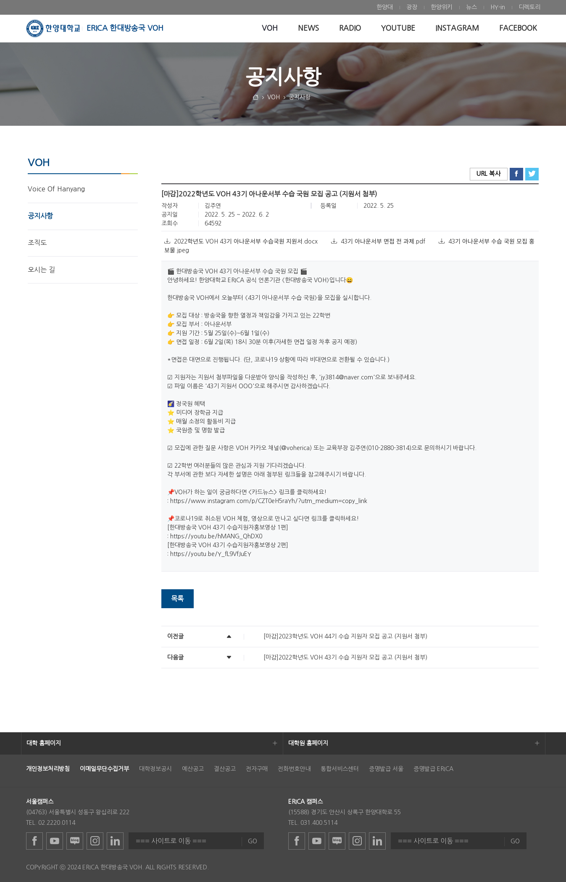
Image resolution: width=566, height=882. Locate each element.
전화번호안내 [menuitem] (294, 769)
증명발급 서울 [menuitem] (386, 769)
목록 (177, 598)
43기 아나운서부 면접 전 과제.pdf (379, 241)
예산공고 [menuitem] (193, 769)
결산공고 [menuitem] (225, 769)
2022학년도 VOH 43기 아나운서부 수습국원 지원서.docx (241, 241)
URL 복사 (488, 174)
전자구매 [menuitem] (257, 769)
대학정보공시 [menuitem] (155, 769)
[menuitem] (385, 7)
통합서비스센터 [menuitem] (340, 769)
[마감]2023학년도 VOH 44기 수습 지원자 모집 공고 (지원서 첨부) (345, 636)
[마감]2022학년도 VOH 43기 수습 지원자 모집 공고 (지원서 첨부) (345, 657)
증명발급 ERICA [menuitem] (433, 769)
